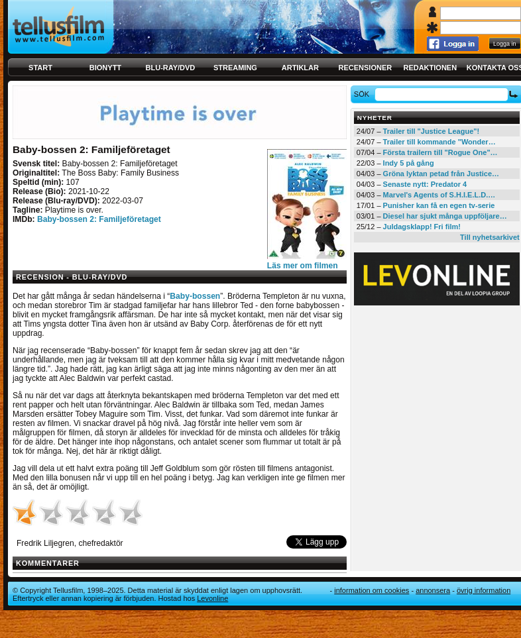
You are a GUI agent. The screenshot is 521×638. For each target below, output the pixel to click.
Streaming (235, 68)
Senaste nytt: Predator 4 (425, 184)
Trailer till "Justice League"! (431, 131)
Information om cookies (371, 590)
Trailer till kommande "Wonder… (439, 142)
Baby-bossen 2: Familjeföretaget (99, 219)
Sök (363, 94)
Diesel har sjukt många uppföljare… (445, 216)
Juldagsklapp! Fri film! (422, 227)
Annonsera (433, 590)
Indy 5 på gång (408, 163)
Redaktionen (430, 68)
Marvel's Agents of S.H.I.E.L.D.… (439, 195)
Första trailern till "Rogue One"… (440, 152)
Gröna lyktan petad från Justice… (441, 174)
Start (40, 68)
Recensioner (365, 68)
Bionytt (105, 68)
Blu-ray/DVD (171, 68)
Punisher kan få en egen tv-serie (439, 205)
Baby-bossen (195, 296)
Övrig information (483, 590)
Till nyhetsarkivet (490, 237)
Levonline (212, 598)
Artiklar (300, 68)
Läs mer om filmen (302, 265)
